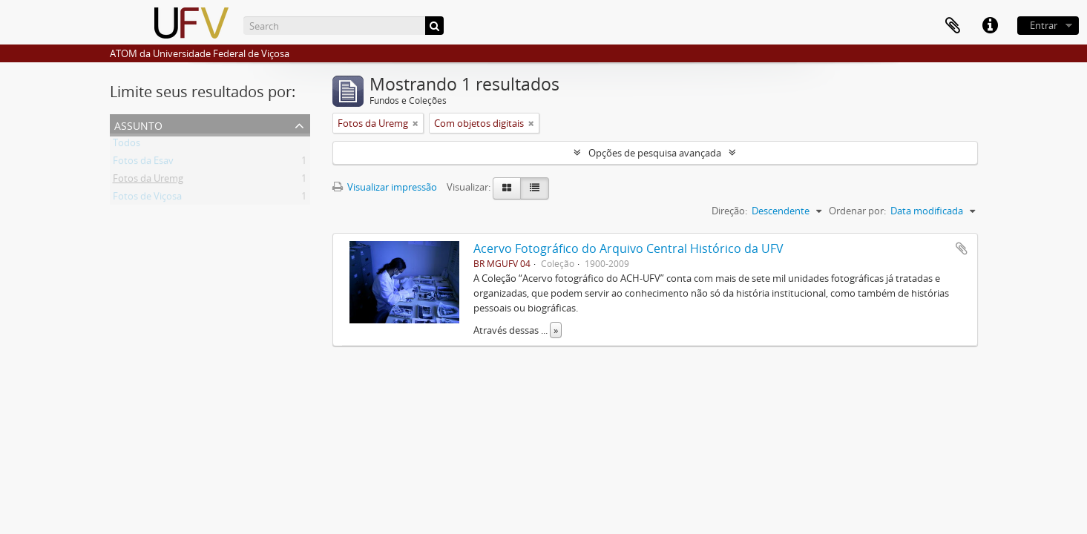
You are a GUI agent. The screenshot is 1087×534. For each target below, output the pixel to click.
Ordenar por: (857, 210)
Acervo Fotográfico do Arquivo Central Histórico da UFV (628, 248)
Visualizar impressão (384, 187)
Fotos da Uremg (148, 181)
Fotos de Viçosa (147, 198)
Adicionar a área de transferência (961, 248)
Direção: (729, 210)
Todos (126, 145)
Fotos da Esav (143, 163)
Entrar (1043, 25)
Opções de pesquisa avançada (654, 152)
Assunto (138, 124)
